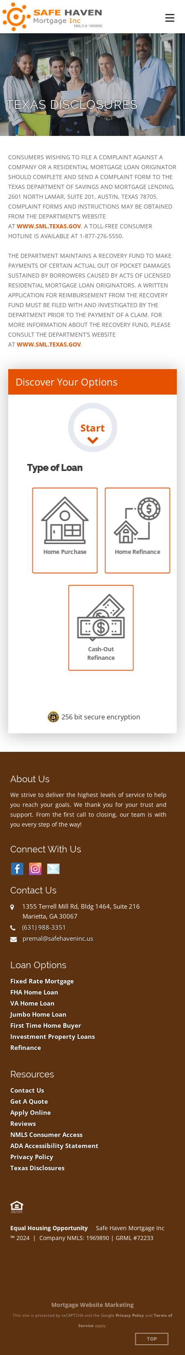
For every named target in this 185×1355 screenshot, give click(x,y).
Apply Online (30, 1112)
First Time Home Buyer (45, 1025)
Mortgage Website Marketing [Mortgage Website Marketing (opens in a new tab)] (92, 1305)
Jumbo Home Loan (38, 1014)
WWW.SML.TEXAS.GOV (49, 226)
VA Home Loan (32, 1003)
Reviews (23, 1124)
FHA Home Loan (34, 992)
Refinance (25, 1048)
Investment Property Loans (52, 1036)
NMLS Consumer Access (46, 1135)
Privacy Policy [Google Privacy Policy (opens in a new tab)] (130, 1315)
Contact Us (27, 1090)
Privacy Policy (31, 1157)
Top (152, 1339)
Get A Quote (29, 1101)
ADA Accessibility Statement (54, 1146)
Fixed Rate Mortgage (42, 981)
